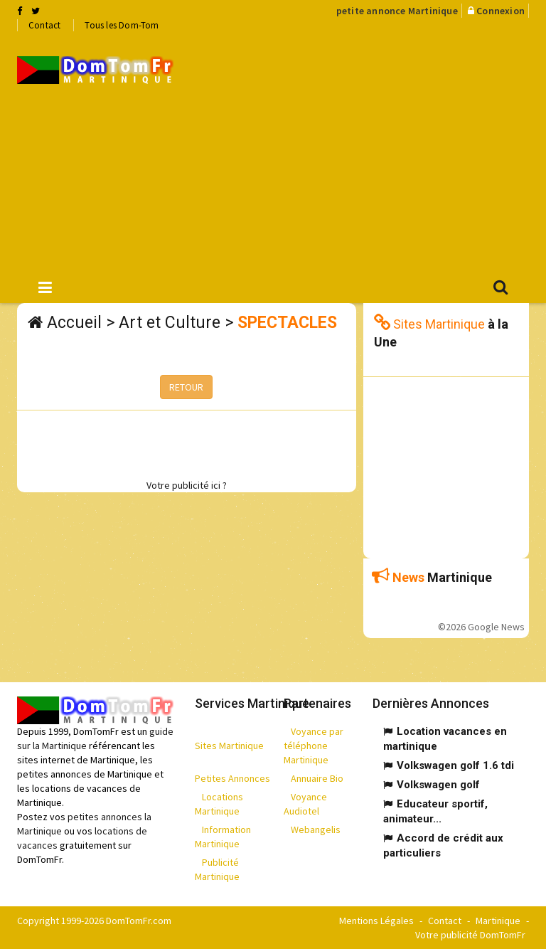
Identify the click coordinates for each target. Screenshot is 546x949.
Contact (44, 25)
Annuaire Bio (317, 778)
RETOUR (186, 387)
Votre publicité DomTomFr (470, 934)
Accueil (74, 322)
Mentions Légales (376, 920)
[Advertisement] (370, 150)
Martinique (498, 920)
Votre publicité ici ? (186, 485)
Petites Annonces (232, 778)
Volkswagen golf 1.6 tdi (455, 765)
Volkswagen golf (438, 784)
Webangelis (316, 829)
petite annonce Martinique (397, 10)
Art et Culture (169, 322)
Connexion (500, 10)
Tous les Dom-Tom (122, 25)
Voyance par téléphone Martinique (313, 745)
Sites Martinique (229, 745)
